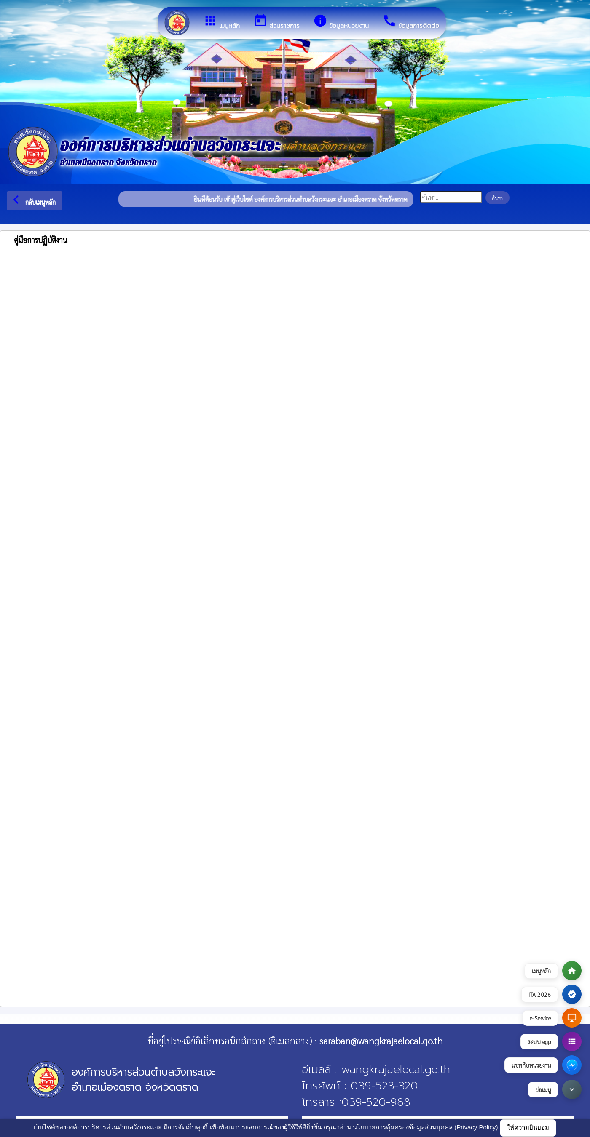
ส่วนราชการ (276, 21)
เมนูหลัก (221, 21)
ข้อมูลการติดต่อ (410, 21)
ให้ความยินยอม (528, 1127)
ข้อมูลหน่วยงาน (341, 21)
